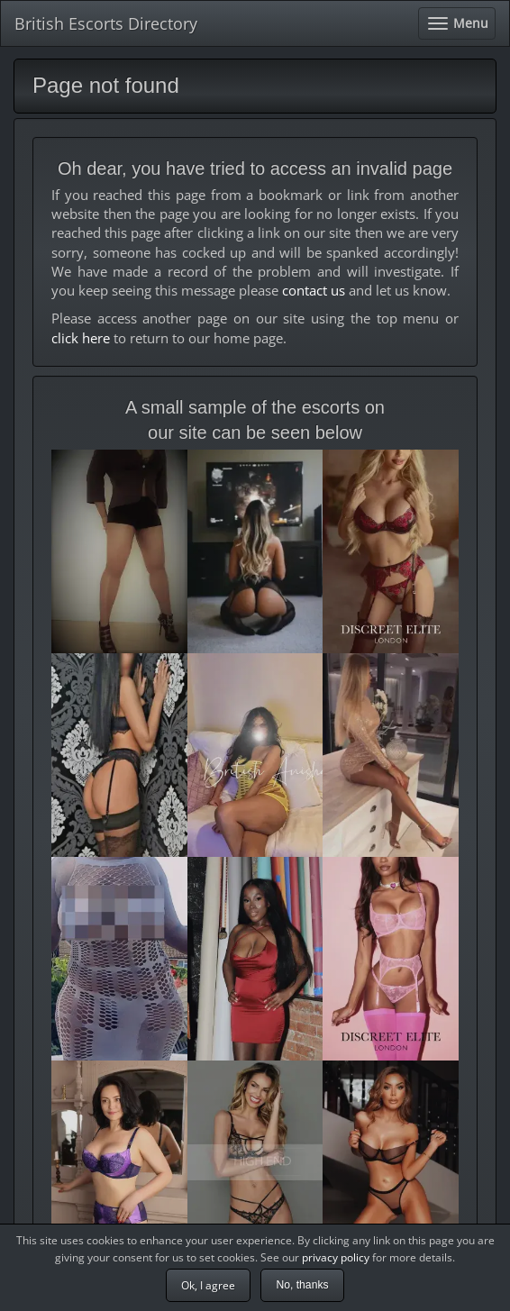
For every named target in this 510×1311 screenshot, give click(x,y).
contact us (313, 290)
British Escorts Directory (105, 23)
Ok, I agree (208, 1285)
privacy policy (335, 1257)
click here (80, 338)
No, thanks (302, 1285)
